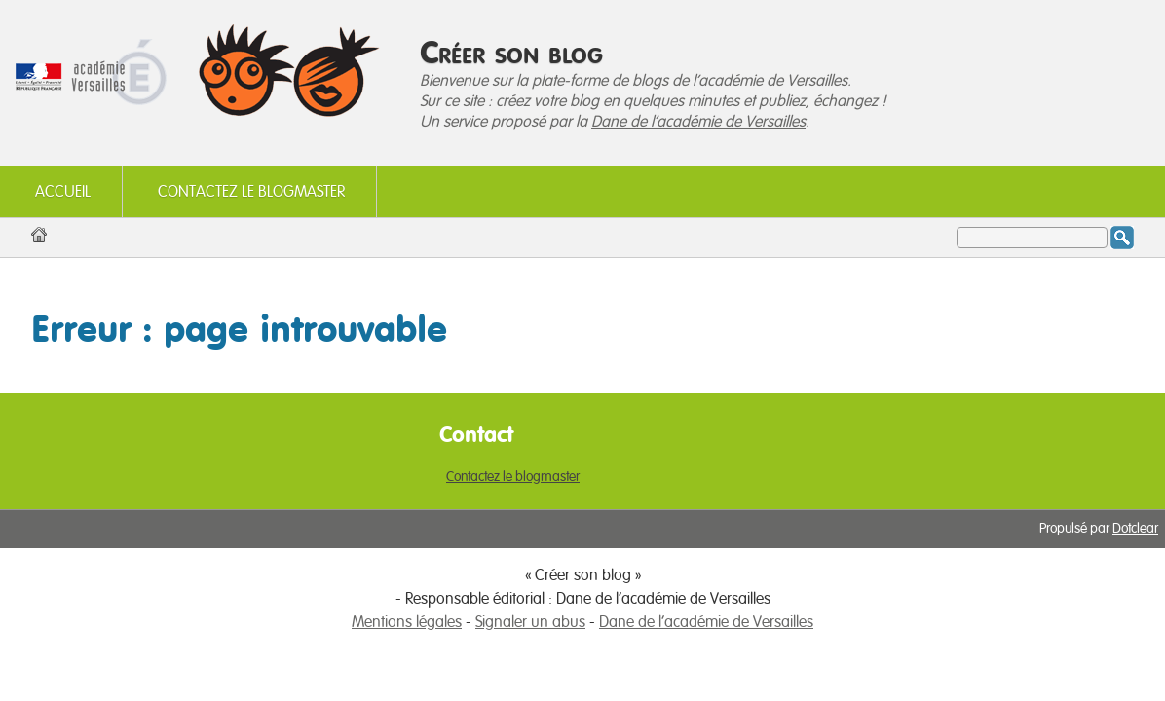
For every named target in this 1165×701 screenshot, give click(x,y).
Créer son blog (511, 51)
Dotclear (1135, 528)
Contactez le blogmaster (251, 192)
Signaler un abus (530, 622)
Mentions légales (407, 622)
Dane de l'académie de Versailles (698, 121)
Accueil (63, 192)
